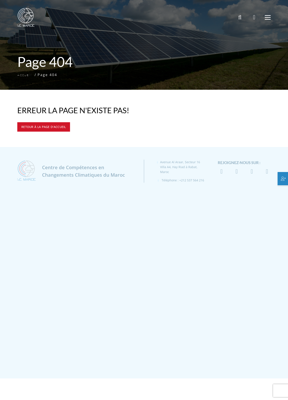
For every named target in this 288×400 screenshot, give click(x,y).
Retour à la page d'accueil (43, 127)
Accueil (24, 75)
